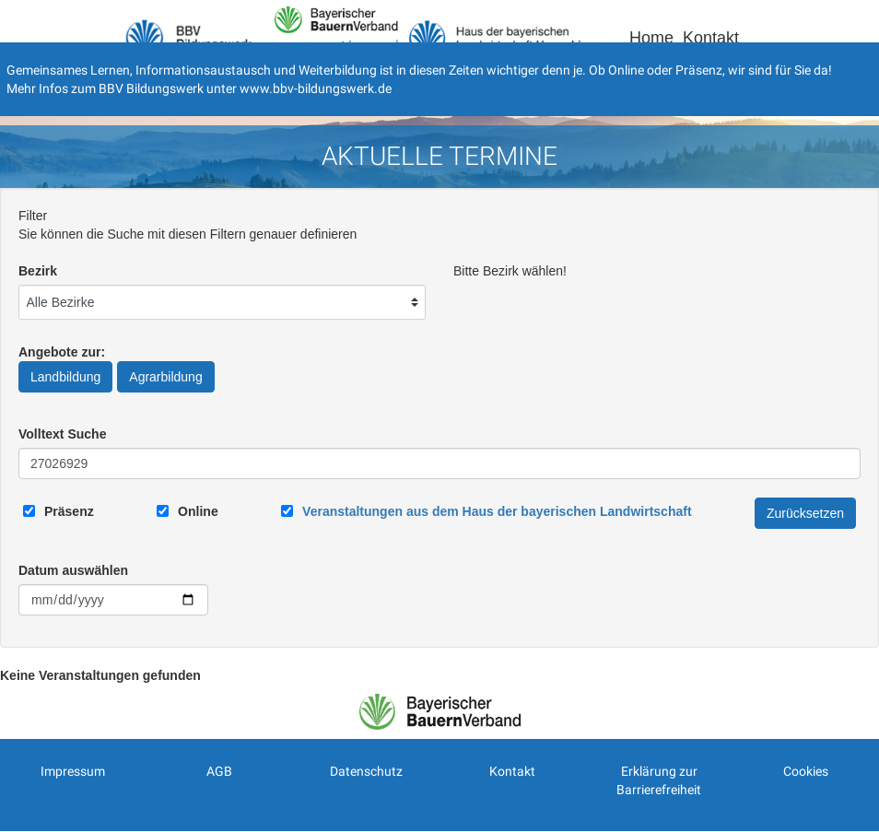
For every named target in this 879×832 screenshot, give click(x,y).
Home (651, 38)
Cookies (805, 771)
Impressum (73, 771)
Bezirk (37, 271)
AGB (219, 771)
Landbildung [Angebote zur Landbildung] (65, 376)
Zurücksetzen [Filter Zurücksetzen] (805, 513)
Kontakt (711, 38)
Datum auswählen (73, 570)
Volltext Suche (62, 434)
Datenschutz (366, 771)
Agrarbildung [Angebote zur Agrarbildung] (165, 376)
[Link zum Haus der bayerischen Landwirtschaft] (496, 511)
